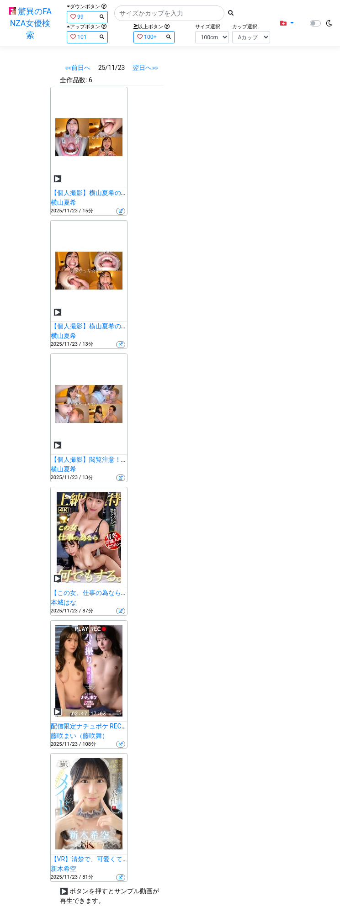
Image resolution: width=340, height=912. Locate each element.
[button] (287, 24)
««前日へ (77, 67)
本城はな (63, 602)
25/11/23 (111, 67)
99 (87, 17)
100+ (154, 37)
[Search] (169, 13)
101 (87, 37)
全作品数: (73, 80)
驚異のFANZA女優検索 (30, 23)
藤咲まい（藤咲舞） (79, 735)
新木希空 (63, 868)
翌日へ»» (145, 67)
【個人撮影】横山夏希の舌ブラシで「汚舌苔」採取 (124, 192)
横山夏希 (63, 202)
